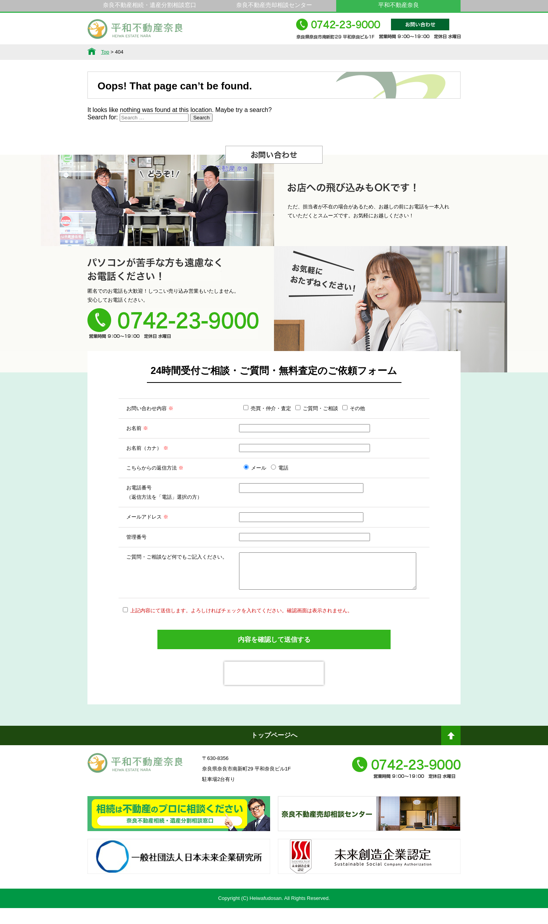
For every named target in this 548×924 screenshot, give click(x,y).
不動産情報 (114, 52)
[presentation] (274, 689)
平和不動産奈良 (135, 32)
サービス (167, 52)
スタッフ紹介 (327, 52)
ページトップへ (451, 754)
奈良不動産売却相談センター (274, 5)
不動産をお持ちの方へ (274, 52)
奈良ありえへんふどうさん (178, 836)
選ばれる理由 (221, 52)
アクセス (433, 52)
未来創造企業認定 (369, 879)
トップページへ (274, 751)
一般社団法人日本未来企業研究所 (178, 879)
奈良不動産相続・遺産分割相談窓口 (149, 5)
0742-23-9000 (378, 32)
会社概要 (380, 52)
